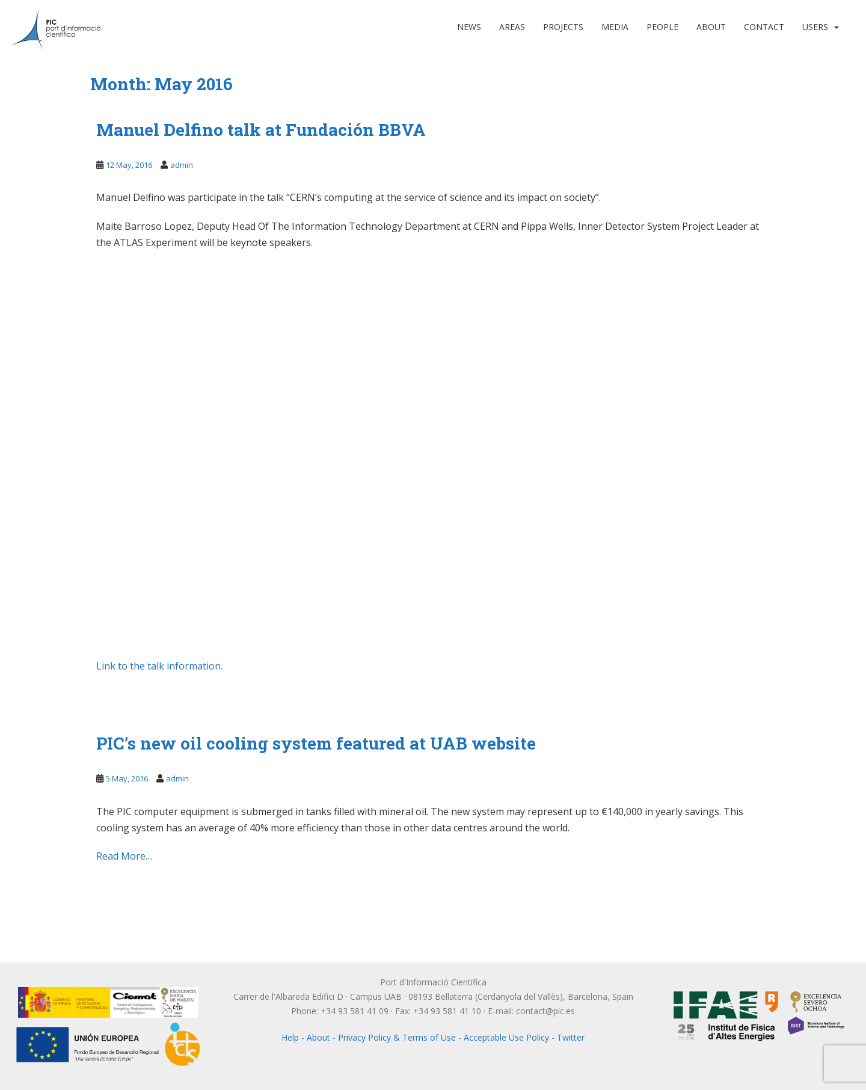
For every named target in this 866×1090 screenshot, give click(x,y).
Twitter (571, 1037)
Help (290, 1037)
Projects (563, 26)
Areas (512, 26)
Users (815, 26)
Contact (764, 26)
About (711, 26)
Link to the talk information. (159, 666)
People (662, 26)
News (469, 26)
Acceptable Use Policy (506, 1037)
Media (614, 26)
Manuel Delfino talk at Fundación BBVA (261, 130)
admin (181, 164)
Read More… (124, 856)
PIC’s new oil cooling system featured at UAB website (316, 743)
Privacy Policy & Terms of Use (397, 1037)
